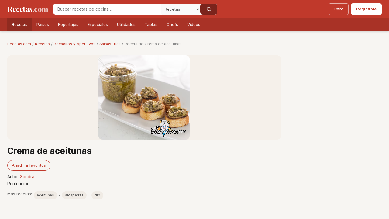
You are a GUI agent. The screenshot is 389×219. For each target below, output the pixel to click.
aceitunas (45, 195)
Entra (338, 8)
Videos (193, 24)
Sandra (27, 176)
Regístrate (366, 8)
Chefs (172, 24)
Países (42, 24)
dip (97, 195)
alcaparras (74, 195)
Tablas (151, 24)
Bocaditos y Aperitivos (74, 44)
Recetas (19, 24)
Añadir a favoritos (29, 165)
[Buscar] (208, 9)
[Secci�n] (180, 9)
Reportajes (68, 24)
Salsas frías (110, 44)
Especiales (98, 24)
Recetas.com (19, 44)
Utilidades (126, 24)
